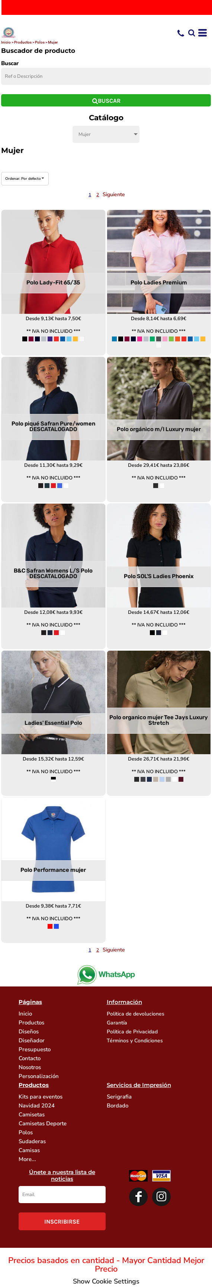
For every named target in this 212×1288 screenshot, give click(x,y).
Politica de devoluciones (135, 1013)
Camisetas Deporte (43, 1123)
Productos (23, 42)
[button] (191, 32)
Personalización (39, 1076)
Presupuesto (35, 1049)
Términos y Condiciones (135, 1040)
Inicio (6, 42)
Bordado (117, 1105)
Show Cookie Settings (106, 1281)
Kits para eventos (40, 1096)
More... (27, 1159)
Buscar (10, 63)
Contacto (30, 1058)
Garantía (117, 1022)
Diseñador (32, 1040)
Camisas (29, 1150)
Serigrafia (119, 1096)
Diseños (29, 1031)
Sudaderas (32, 1141)
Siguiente (114, 194)
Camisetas (32, 1114)
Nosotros (30, 1067)
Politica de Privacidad (132, 1031)
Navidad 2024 (37, 1105)
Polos (40, 42)
